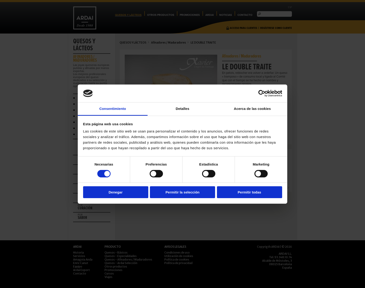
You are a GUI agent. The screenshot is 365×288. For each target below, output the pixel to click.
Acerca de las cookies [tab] (252, 109)
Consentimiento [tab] (112, 109)
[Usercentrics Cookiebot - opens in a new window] (261, 93)
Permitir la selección (182, 192)
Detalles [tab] (182, 109)
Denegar (115, 192)
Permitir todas (249, 192)
